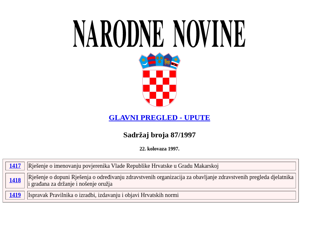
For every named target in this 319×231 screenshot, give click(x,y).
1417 (15, 166)
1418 (15, 180)
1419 (15, 195)
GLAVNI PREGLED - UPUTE (159, 117)
